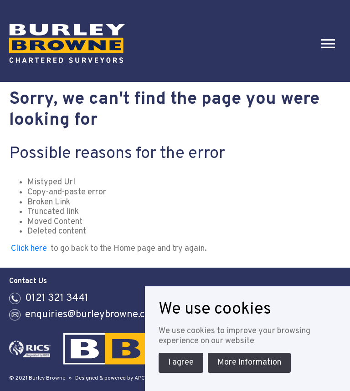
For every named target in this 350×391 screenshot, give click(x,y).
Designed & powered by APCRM (114, 378)
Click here (29, 249)
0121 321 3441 (56, 298)
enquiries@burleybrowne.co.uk (94, 315)
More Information (249, 362)
